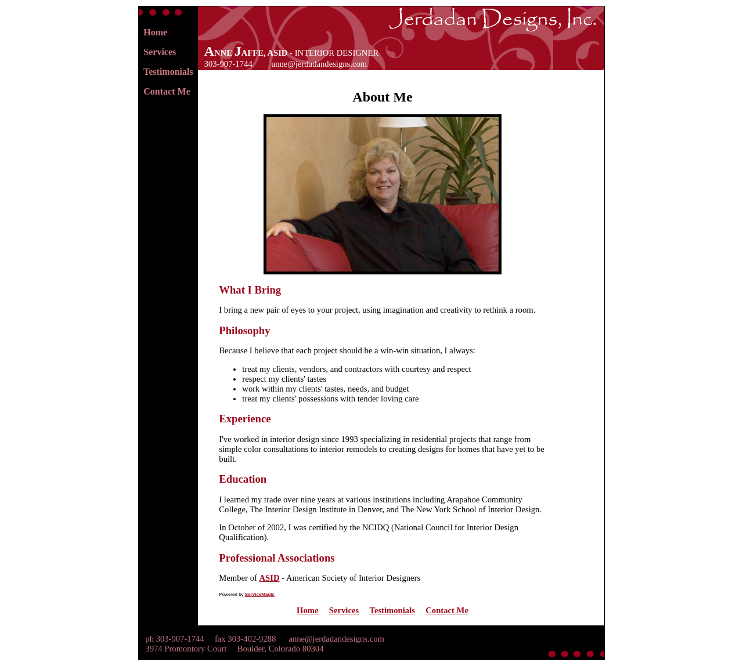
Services (159, 52)
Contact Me (166, 91)
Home (155, 32)
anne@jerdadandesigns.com (319, 63)
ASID (269, 577)
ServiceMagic (260, 594)
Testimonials (168, 72)
